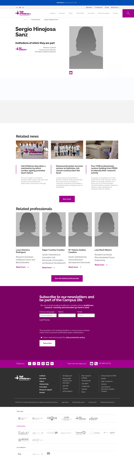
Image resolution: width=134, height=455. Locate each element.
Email (70, 72)
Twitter (29, 363)
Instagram (43, 363)
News (83, 392)
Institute (42, 376)
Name (61, 312)
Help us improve (107, 381)
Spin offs (65, 386)
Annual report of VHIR (108, 376)
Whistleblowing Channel (107, 402)
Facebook (34, 363)
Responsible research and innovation (67, 381)
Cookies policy (92, 402)
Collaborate (86, 386)
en (20, 7)
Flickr (52, 363)
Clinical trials (80, 13)
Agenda (84, 389)
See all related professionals (67, 278)
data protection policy (75, 337)
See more (67, 199)
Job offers (85, 383)
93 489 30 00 (105, 363)
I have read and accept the (64, 337)
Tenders (65, 388)
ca (17, 7)
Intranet (103, 384)
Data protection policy (78, 402)
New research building (86, 377)
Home (25, 19)
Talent (70, 13)
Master (103, 378)
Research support (103, 13)
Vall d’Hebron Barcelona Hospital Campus (107, 389)
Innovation (91, 13)
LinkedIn (38, 363)
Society (115, 13)
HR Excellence (67, 391)
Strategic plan (67, 376)
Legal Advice (65, 402)
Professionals (86, 381)
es (23, 7)
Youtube (47, 363)
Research (62, 13)
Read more (21, 267)
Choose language (47, 312)
